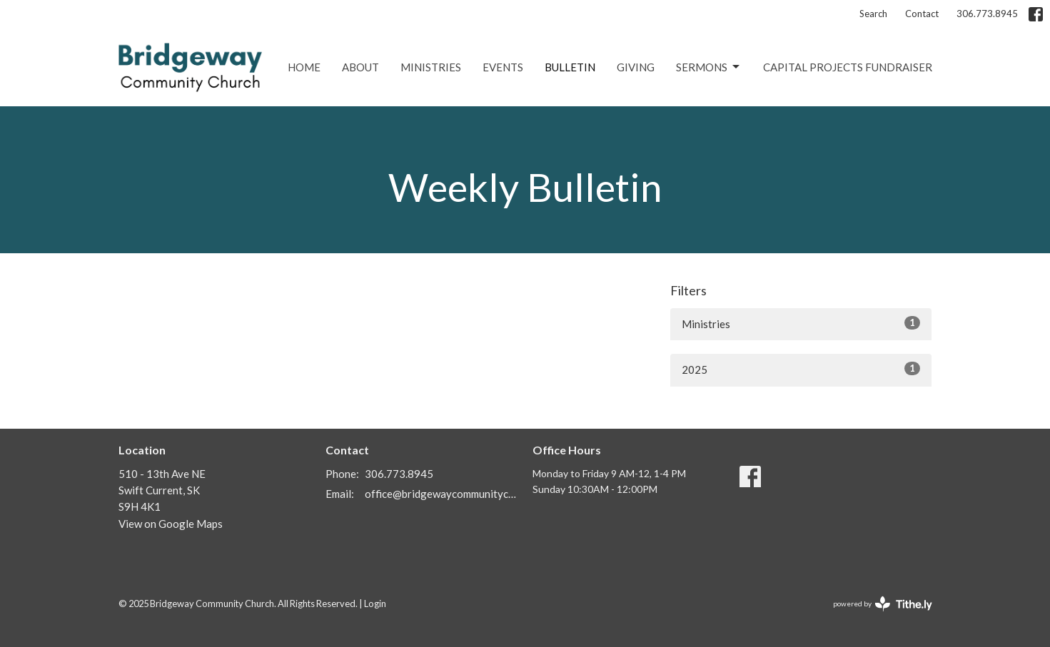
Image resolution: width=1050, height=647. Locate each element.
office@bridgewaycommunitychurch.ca (441, 493)
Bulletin (570, 67)
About (360, 67)
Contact (922, 13)
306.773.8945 (987, 13)
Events (503, 67)
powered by (882, 604)
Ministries (430, 67)
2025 (801, 369)
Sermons (709, 67)
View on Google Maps (170, 523)
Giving (636, 67)
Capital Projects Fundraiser (847, 67)
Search (873, 13)
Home (304, 67)
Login (375, 603)
